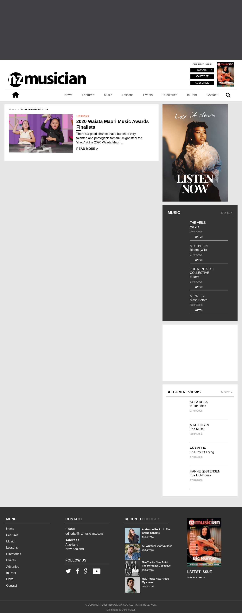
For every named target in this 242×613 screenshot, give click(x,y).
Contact (212, 95)
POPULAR (150, 519)
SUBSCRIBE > (196, 577)
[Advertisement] (121, 30)
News (68, 95)
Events (148, 95)
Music (108, 95)
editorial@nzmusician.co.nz (84, 533)
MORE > (226, 212)
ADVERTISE (202, 76)
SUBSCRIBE (202, 82)
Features (88, 95)
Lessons (127, 95)
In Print (192, 95)
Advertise (12, 566)
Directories (169, 95)
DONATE (202, 70)
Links (9, 579)
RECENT (132, 519)
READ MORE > (87, 148)
